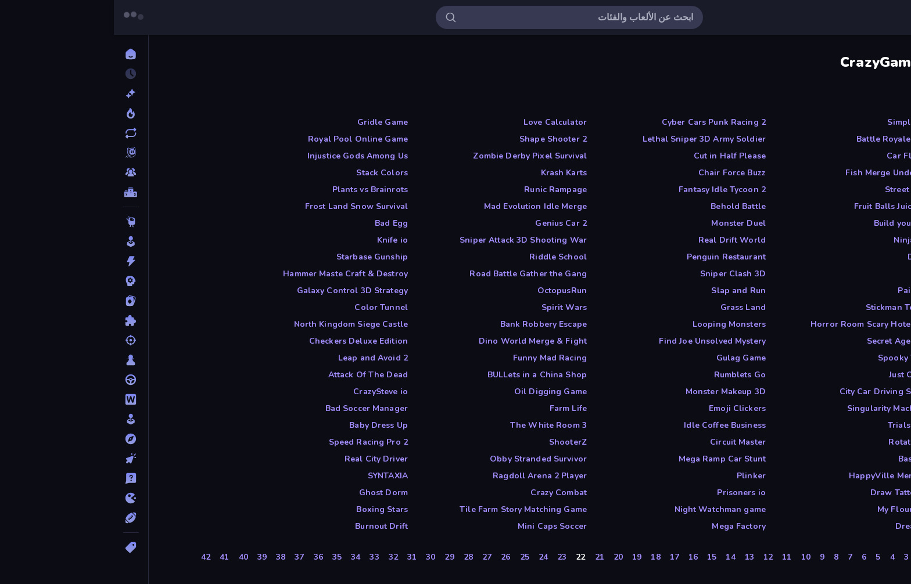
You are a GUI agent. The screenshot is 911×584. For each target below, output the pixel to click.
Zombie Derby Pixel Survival (416, 155)
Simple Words (802, 122)
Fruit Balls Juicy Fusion (785, 206)
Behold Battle (624, 206)
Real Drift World (618, 240)
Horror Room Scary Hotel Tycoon (764, 324)
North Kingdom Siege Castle (237, 324)
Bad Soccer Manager (252, 408)
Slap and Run (624, 290)
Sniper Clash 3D (619, 273)
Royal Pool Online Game (244, 139)
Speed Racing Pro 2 (254, 442)
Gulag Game (627, 357)
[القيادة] (17, 380)
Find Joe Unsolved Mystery (598, 341)
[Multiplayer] (17, 172)
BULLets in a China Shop (423, 374)
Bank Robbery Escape (430, 324)
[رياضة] (17, 518)
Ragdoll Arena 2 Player (426, 475)
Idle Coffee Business (611, 425)
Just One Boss (803, 374)
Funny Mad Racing (436, 357)
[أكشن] (17, 261)
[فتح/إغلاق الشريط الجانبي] (895, 17)
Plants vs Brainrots (256, 189)
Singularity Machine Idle (782, 408)
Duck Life (812, 256)
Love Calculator (441, 122)
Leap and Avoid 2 (259, 357)
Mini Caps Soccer (438, 526)
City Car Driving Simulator (778, 391)
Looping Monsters (615, 324)
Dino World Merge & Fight (419, 341)
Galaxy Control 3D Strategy (238, 290)
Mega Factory (625, 526)
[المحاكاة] (17, 419)
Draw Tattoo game (793, 492)
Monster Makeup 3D (612, 391)
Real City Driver (262, 458)
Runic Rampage (441, 189)
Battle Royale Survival (787, 139)
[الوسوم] (17, 547)
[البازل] (17, 320)
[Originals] (17, 153)
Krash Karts (450, 172)
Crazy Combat (445, 492)
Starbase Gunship (258, 256)
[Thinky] (17, 222)
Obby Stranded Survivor (424, 458)
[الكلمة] (17, 399)
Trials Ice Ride (802, 425)
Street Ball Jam (801, 189)
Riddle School (444, 256)
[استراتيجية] (17, 281)
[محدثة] (17, 133)
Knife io (278, 240)
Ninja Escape (805, 240)
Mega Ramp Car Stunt (608, 458)
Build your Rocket (795, 223)
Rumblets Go (626, 374)
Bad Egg (277, 223)
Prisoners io (627, 492)
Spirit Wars (450, 307)
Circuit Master (624, 442)
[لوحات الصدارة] (17, 192)
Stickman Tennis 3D (791, 307)
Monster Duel (624, 223)
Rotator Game (802, 442)
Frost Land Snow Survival (242, 206)
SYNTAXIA (274, 475)
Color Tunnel (267, 307)
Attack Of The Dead (254, 374)
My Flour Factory (797, 509)
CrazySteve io (266, 391)
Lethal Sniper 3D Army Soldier (590, 139)
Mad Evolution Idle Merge (421, 206)
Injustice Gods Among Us (243, 155)
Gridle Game (268, 122)
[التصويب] (17, 340)
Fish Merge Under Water (781, 172)
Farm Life (454, 408)
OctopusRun (448, 290)
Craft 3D (814, 273)
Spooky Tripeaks (797, 357)
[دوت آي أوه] (17, 498)
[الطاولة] (17, 360)
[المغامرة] (17, 439)
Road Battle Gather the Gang (414, 273)
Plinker (637, 475)
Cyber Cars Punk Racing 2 (600, 122)
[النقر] (17, 458)
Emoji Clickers (623, 408)
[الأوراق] (17, 301)
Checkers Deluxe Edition (244, 341)
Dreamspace (806, 526)
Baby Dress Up (264, 425)
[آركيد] (17, 241)
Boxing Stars (268, 509)
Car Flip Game (802, 155)
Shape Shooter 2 (439, 139)
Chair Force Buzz (618, 172)
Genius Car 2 (447, 223)
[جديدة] (17, 93)
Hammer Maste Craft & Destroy (231, 273)
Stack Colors (268, 172)
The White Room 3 (434, 425)
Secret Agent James (792, 341)
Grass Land (629, 307)
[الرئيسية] (17, 54)
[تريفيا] (17, 478)
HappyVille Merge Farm (783, 475)
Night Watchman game (606, 509)
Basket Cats (807, 458)
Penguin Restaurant (612, 256)
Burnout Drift (267, 526)
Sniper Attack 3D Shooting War (409, 240)
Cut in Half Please (616, 155)
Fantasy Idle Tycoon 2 (608, 189)
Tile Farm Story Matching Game (409, 509)
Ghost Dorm (269, 492)
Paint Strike (807, 290)
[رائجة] (17, 113)
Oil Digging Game (436, 391)
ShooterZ (454, 442)
